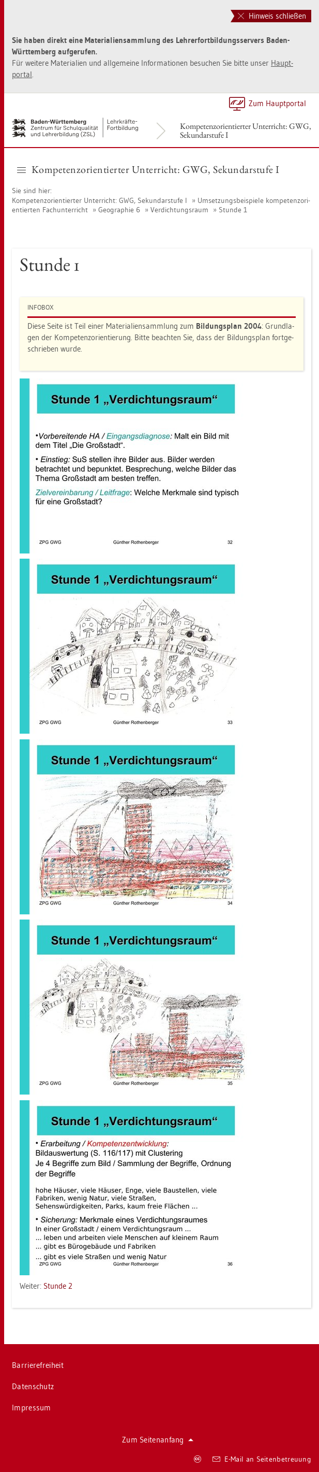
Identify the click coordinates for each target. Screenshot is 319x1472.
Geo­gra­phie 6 (119, 209)
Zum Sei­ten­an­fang (157, 1440)
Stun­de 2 (57, 1286)
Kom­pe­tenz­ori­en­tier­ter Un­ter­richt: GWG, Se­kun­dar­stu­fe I (245, 130)
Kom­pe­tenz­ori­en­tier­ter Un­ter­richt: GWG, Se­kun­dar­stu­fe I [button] (148, 169)
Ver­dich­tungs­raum (179, 209)
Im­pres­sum (31, 1407)
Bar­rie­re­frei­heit (38, 1365)
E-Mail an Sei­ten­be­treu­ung (261, 1459)
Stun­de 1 (233, 209)
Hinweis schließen (272, 16)
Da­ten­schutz (33, 1386)
